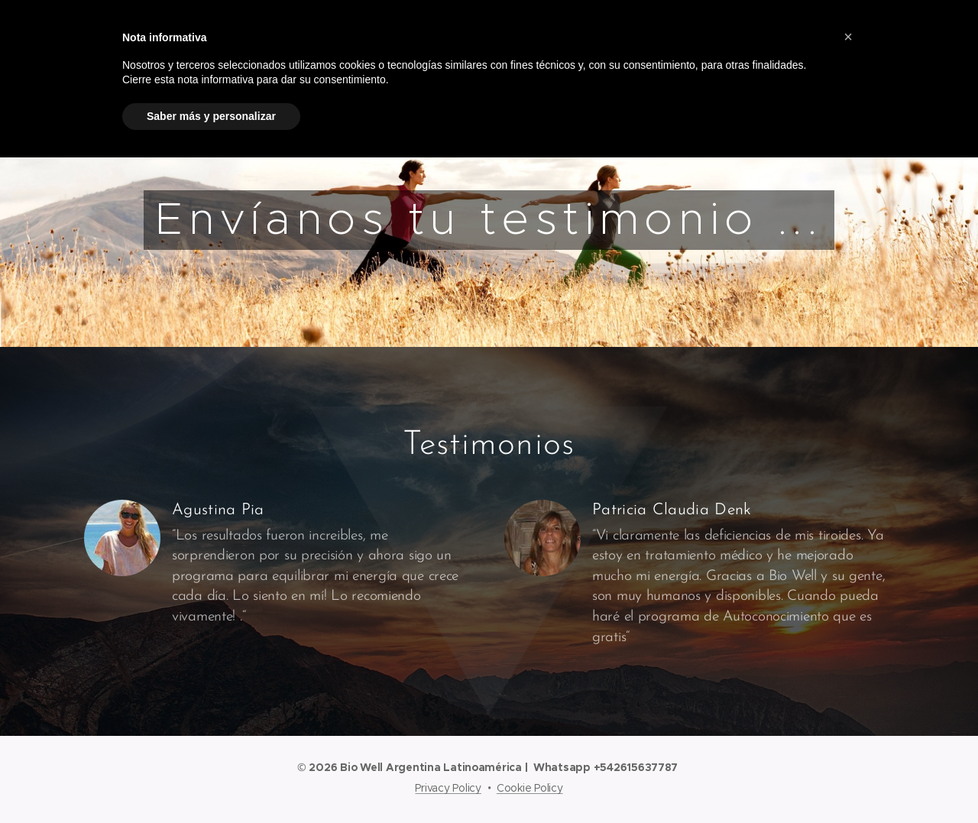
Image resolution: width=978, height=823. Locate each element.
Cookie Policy (530, 788)
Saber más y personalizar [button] (211, 116)
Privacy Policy (448, 788)
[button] (848, 36)
